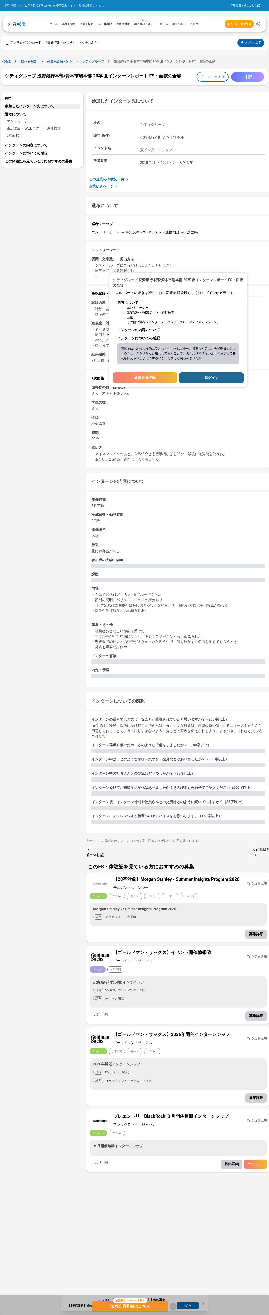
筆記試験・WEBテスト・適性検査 (34, 128)
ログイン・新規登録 (239, 24)
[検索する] (258, 24)
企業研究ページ (104, 186)
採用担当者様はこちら (243, 5)
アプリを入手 (251, 43)
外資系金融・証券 (59, 61)
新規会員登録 (145, 377)
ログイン (211, 377)
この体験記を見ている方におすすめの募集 (38, 161)
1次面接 (13, 135)
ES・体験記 (29, 61)
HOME (6, 61)
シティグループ (93, 61)
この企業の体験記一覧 (109, 179)
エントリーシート (21, 121)
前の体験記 (95, 852)
